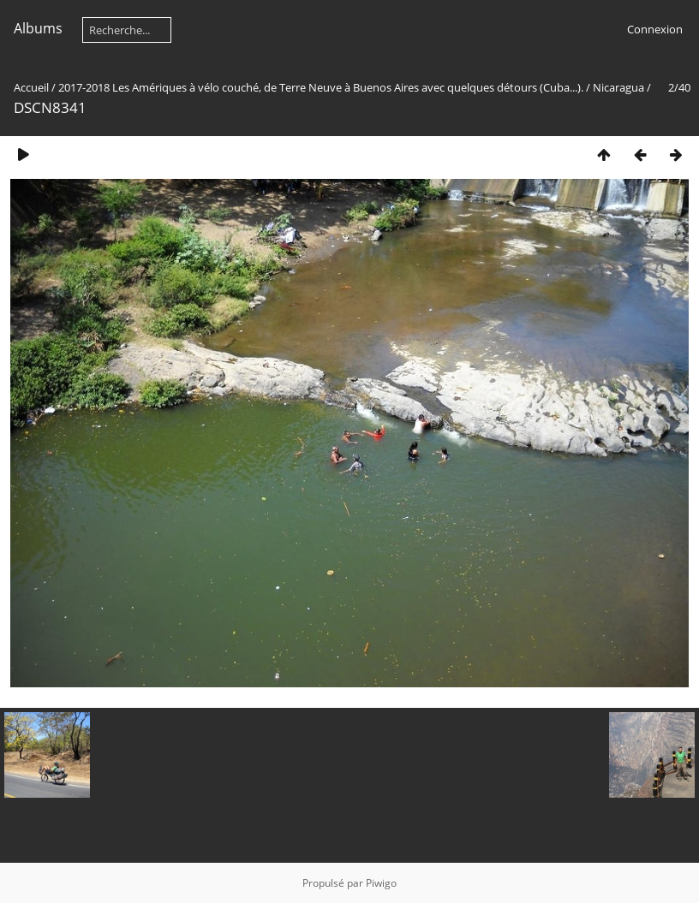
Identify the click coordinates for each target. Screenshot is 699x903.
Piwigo (381, 883)
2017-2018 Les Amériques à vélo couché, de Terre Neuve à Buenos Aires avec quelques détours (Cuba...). (320, 87)
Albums (38, 28)
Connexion (655, 29)
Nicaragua (618, 87)
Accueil (31, 87)
